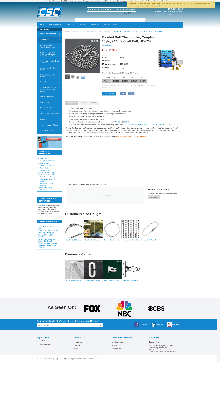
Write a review (107, 45)
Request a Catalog (110, 24)
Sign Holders (44, 39)
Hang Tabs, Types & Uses (47, 243)
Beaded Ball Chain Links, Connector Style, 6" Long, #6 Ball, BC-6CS (149, 240)
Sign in (42, 341)
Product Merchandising (48, 34)
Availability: (106, 60)
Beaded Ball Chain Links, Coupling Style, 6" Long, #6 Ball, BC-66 (74, 240)
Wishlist (114, 345)
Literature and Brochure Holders (48, 69)
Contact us (78, 342)
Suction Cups (44, 102)
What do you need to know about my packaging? (48, 232)
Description (72, 103)
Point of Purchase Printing (49, 125)
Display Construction (47, 82)
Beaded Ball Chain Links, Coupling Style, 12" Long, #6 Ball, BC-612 (93, 240)
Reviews (94, 103)
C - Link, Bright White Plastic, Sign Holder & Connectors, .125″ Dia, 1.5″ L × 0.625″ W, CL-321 (93, 280)
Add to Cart (109, 93)
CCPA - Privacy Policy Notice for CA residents (46, 173)
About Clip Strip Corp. (47, 161)
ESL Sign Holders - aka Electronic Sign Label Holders (48, 89)
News (76, 349)
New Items (43, 119)
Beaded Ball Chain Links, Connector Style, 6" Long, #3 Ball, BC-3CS (112, 240)
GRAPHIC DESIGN (47, 131)
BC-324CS (144, 125)
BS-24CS (168, 125)
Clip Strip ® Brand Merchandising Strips (47, 46)
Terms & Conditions (47, 165)
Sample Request (55, 24)
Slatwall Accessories (47, 96)
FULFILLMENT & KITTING (49, 114)
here (44, 206)
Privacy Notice (45, 170)
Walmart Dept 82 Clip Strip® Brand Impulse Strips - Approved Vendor (49, 54)
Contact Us (70, 24)
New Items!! (95, 24)
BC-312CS (135, 125)
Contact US (42, 158)
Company (82, 24)
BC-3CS (128, 125)
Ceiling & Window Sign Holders (48, 76)
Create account (45, 344)
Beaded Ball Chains (104, 31)
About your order (118, 342)
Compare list (116, 349)
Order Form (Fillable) (47, 177)
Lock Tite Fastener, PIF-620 (131, 280)
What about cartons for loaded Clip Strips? (46, 240)
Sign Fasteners (89, 31)
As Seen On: (62, 307)
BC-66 (117, 122)
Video (83, 103)
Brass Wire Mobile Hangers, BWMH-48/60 (74, 280)
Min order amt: (109, 64)
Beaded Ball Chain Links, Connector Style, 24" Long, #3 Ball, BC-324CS (131, 240)
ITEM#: (105, 57)
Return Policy (44, 168)
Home (42, 24)
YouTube (173, 325)
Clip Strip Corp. (93, 359)
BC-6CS (152, 125)
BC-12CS (159, 125)
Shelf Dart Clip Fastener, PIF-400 (112, 280)
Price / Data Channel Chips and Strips (49, 62)
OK (158, 6)
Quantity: (105, 68)
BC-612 (127, 122)
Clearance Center (46, 108)
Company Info (154, 342)
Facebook (140, 325)
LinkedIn (157, 325)
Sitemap (77, 345)
